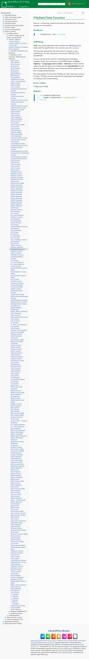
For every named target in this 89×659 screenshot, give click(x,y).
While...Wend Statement (18, 585)
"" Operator (14, 602)
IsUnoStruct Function (17, 360)
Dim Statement (15, 211)
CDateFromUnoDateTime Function (19, 90)
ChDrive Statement (17, 119)
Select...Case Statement (18, 81)
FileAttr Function (16, 245)
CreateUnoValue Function (19, 159)
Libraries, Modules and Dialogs (18, 47)
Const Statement (16, 136)
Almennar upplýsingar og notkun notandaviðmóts (15, 37)
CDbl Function (15, 113)
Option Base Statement (18, 430)
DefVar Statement (16, 206)
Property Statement (17, 455)
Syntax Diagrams (14, 49)
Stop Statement (16, 526)
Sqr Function (15, 519)
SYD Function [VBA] (17, 542)
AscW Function (15, 68)
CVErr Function (15, 168)
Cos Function (15, 142)
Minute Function (16, 391)
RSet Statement (16, 491)
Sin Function (15, 509)
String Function (15, 536)
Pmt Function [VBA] (17, 449)
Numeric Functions (16, 417)
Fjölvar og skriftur (10, 31)
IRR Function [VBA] (17, 342)
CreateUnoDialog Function (19, 145)
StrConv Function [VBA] (18, 530)
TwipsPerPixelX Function (18, 560)
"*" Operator (15, 596)
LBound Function (16, 366)
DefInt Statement (16, 196)
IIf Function (14, 323)
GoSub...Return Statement (19, 311)
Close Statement (16, 130)
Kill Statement (15, 364)
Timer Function (15, 557)
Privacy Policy (51, 641)
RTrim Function (15, 492)
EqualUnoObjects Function (19, 227)
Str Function (14, 532)
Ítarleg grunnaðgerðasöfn (19, 611)
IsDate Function (16, 347)
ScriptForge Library (17, 613)
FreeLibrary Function (17, 283)
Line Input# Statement (18, 379)
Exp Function (15, 243)
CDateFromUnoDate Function (17, 103)
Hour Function (15, 321)
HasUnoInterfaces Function (19, 317)
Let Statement (15, 377)
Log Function (15, 385)
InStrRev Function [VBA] (18, 330)
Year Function (15, 592)
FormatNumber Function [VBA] (18, 273)
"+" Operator (15, 598)
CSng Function (15, 160)
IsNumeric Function (17, 357)
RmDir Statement (16, 485)
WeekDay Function (17, 579)
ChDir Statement (16, 117)
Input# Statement (16, 336)
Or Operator (14, 445)
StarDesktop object (17, 523)
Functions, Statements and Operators (18, 52)
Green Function (15, 315)
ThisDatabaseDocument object (18, 548)
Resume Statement (17, 477)
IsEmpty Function (16, 349)
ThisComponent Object (18, 545)
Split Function (15, 517)
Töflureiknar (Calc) (10, 19)
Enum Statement (16, 221)
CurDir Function (16, 164)
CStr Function (15, 162)
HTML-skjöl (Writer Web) (13, 17)
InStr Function (15, 328)
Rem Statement (15, 472)
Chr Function (15, 123)
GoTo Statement (16, 313)
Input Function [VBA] (17, 332)
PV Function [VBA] (16, 460)
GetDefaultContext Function (17, 292)
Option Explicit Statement (19, 436)
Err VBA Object (15, 236)
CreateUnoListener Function (16, 148)
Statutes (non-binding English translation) (71, 641)
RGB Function (15, 479)
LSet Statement (15, 370)
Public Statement (16, 457)
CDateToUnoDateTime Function (18, 93)
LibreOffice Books (59, 630)
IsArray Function (16, 345)
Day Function (15, 181)
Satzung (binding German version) (42, 643)
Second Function (16, 494)
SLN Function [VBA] (17, 511)
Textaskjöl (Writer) (10, 15)
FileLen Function (16, 253)
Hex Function (15, 319)
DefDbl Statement (16, 193)
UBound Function (16, 570)
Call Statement (15, 78)
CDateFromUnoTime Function (17, 97)
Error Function (15, 238)
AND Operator (15, 62)
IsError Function (16, 351)
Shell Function (15, 508)
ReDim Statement (16, 468)
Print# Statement (16, 453)
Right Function (15, 483)
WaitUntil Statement (17, 577)
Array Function (15, 64)
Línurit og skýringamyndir (13, 29)
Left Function (15, 374)
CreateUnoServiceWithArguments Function (19, 154)
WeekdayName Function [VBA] (18, 582)
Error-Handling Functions (19, 240)
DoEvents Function (17, 217)
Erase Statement (16, 230)
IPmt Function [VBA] (17, 340)
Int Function (14, 338)
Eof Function (15, 225)
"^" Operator (15, 604)
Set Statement (15, 504)
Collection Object (16, 132)
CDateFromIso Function (18, 108)
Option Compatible (16, 134)
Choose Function (16, 121)
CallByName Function (17, 79)
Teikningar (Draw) (10, 23)
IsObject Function (16, 359)
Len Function (15, 376)
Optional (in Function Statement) (17, 442)
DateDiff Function (16, 174)
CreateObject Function (18, 144)
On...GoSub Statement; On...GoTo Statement (18, 425)
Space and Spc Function (18, 513)
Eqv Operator (15, 228)
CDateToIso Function (17, 110)
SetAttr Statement (16, 502)
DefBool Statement (17, 187)
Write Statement (16, 589)
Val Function (15, 574)
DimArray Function (16, 210)
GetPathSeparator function (19, 300)
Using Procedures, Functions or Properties (18, 44)
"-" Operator (15, 594)
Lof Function (15, 383)
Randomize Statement (17, 466)
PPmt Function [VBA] (17, 451)
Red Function (15, 470)
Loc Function (15, 381)
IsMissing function (16, 353)
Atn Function (15, 70)
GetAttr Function (16, 289)
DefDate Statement (17, 191)
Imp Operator (15, 326)
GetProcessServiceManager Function (19, 297)
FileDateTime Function (18, 249)
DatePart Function (16, 176)
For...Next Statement (17, 262)
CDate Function (16, 111)
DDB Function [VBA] (17, 183)
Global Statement (16, 308)
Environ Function (16, 223)
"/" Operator (14, 600)
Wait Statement (16, 575)
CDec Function (15, 115)
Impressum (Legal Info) (38, 641)
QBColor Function (16, 462)
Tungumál (23, 6)
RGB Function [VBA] (17, 481)
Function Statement (17, 285)
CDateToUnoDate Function (19, 106)
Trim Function (15, 558)
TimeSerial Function (17, 551)
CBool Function (15, 83)
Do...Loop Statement (17, 215)
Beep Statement (16, 74)
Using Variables (15, 608)
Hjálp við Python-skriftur (14, 617)
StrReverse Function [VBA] (19, 534)
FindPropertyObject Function (17, 258)
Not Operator (15, 409)
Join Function (15, 362)
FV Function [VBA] (16, 287)
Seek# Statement (16, 498)
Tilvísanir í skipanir (14, 39)
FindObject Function (17, 255)
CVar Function (15, 166)
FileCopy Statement (17, 247)
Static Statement (16, 525)
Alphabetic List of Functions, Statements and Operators (17, 57)
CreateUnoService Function (19, 151)
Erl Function (14, 232)
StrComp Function (16, 528)
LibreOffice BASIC (12, 33)
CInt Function (15, 127)
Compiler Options (14, 41)
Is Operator (14, 343)
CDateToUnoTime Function (19, 100)
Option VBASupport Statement (17, 439)
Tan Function (15, 543)
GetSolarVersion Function (19, 302)
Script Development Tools (15, 619)
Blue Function (15, 76)
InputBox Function (16, 334)
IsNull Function (15, 355)
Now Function (15, 411)
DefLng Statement (16, 198)
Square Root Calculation (18, 521)
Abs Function (15, 61)
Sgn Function (15, 506)
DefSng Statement (16, 202)
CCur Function (15, 87)
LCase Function (15, 368)
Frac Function (15, 279)
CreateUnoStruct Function (19, 157)
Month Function (16, 398)
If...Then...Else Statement (19, 325)
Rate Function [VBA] (17, 464)
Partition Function (16, 447)
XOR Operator (15, 591)
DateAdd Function (16, 172)
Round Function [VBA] (18, 489)
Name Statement (16, 406)
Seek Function (15, 496)
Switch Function (16, 540)
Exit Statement (15, 242)
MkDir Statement (16, 394)
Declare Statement (16, 185)
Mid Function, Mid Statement (16, 388)
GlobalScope (15, 72)
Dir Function (14, 213)
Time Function (15, 555)
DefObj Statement (16, 200)
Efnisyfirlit (5, 13)
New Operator (15, 408)
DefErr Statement (16, 194)
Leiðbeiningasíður (14, 615)
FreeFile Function (16, 281)
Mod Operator (15, 396)
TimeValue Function (17, 553)
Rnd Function (15, 487)
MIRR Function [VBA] (17, 392)
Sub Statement (15, 538)
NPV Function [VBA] (17, 415)
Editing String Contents (18, 606)
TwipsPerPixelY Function (18, 562)
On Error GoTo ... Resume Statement (19, 422)
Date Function (15, 170)
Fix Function (14, 260)
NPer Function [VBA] (17, 413)
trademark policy (66, 652)
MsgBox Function (16, 404)
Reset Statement (16, 475)
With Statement (16, 587)
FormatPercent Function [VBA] (18, 276)
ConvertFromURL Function (19, 138)
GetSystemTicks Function (19, 304)
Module (10, 6)
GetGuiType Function (17, 294)
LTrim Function (15, 372)
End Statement (15, 219)
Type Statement (16, 564)
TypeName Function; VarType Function (17, 567)
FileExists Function (16, 251)
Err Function (14, 234)
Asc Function (15, 66)
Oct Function (15, 419)
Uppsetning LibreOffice (12, 621)
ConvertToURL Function (18, 140)
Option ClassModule (17, 432)
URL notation (73, 47)
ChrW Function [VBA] (17, 125)
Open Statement (16, 428)
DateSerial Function (17, 177)
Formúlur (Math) (10, 27)
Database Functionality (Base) (14, 25)
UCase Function (16, 572)
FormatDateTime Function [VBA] (19, 269)
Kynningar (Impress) (11, 21)
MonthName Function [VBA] (17, 401)
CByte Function (15, 85)
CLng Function (15, 128)
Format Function (16, 266)
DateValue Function (17, 179)
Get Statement (15, 306)
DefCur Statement (16, 189)
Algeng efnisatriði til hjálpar (13, 623)
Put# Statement (16, 459)
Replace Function (16, 474)
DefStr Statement (16, 204)
